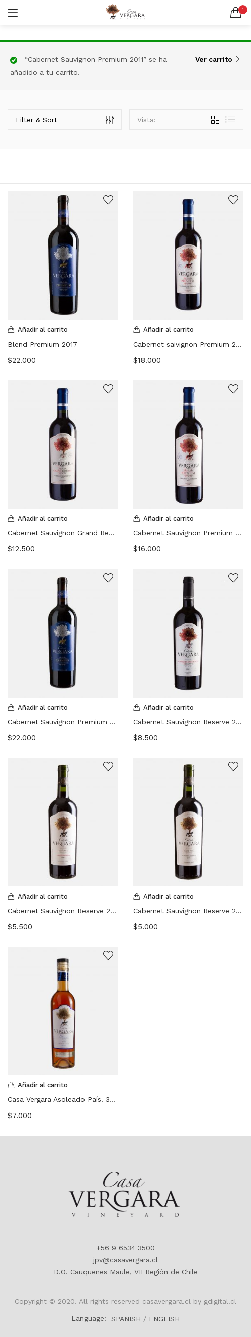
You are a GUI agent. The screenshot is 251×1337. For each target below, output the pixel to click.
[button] (235, 12)
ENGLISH (164, 1319)
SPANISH (126, 1319)
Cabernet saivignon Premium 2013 (188, 344)
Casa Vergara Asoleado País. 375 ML (63, 1099)
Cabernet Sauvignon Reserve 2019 (188, 911)
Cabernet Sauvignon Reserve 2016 (63, 911)
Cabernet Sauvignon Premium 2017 (63, 722)
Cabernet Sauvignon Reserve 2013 (188, 722)
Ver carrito (213, 59)
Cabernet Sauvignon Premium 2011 (188, 533)
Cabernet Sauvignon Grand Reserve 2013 (63, 533)
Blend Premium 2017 (42, 344)
